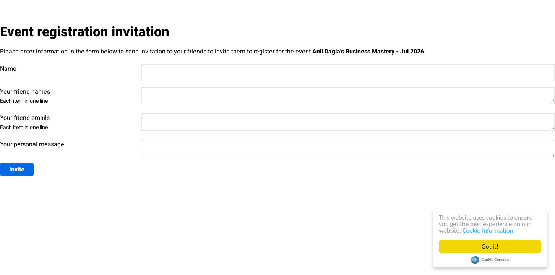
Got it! (490, 247)
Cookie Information (487, 230)
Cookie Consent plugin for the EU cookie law (490, 260)
